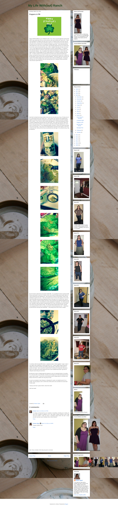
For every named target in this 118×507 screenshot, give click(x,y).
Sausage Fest (80, 127)
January (79, 132)
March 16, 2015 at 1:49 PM (47, 423)
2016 (77, 93)
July (78, 107)
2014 (77, 134)
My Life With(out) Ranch (45, 5)
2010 (77, 143)
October (79, 101)
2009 (77, 145)
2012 (77, 139)
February (79, 130)
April (78, 113)
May (78, 111)
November (79, 99)
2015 (77, 95)
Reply (34, 419)
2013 (77, 137)
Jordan (34, 411)
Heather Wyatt (36, 423)
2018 (77, 89)
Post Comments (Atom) (52, 460)
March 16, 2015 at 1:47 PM (42, 411)
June (78, 109)
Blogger (66, 504)
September (79, 103)
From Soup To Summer (80, 118)
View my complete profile (80, 494)
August (78, 105)
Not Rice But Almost (80, 125)
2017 (77, 91)
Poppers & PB (80, 122)
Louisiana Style (80, 120)
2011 (77, 141)
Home (49, 456)
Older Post (66, 456)
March (78, 115)
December (79, 97)
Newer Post (32, 456)
